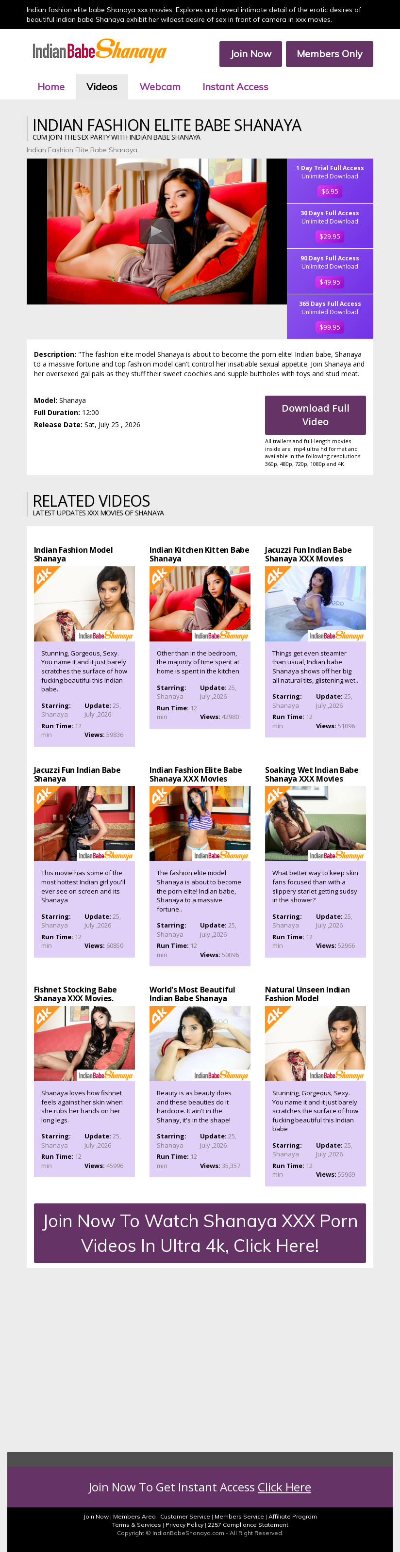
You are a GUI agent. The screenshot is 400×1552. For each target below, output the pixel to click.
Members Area (134, 1516)
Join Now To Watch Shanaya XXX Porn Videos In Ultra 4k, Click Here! (200, 1233)
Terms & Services (136, 1524)
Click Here (284, 1487)
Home (51, 86)
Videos (101, 86)
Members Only (330, 54)
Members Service (239, 1516)
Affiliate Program (292, 1516)
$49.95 (329, 282)
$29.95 (329, 236)
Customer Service (185, 1516)
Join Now (250, 54)
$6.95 (329, 191)
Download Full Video (316, 415)
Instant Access (235, 86)
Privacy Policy (184, 1524)
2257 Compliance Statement (248, 1524)
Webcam (160, 86)
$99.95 (329, 327)
